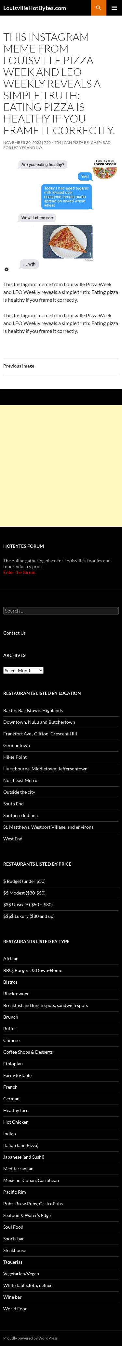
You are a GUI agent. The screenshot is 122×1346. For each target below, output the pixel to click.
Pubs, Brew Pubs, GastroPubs (33, 1203)
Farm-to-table (17, 1075)
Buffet (9, 1028)
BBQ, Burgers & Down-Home (32, 970)
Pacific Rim (14, 1192)
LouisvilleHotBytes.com (34, 7)
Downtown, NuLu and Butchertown (39, 722)
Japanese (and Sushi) (23, 1157)
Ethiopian (13, 1063)
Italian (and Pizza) (20, 1145)
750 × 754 (52, 142)
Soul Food (13, 1227)
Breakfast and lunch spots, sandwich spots (45, 1005)
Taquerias (12, 1262)
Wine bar (12, 1297)
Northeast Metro (20, 780)
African (11, 958)
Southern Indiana (20, 815)
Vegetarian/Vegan (21, 1273)
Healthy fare (15, 1110)
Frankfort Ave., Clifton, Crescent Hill (40, 733)
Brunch (10, 1017)
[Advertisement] (61, 466)
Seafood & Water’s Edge (27, 1215)
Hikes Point (15, 757)
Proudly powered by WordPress (30, 1338)
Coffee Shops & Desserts (28, 1052)
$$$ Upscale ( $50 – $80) (28, 904)
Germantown (16, 745)
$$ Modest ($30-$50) (24, 892)
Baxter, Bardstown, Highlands (33, 710)
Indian (9, 1133)
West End (12, 838)
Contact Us (14, 633)
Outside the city (19, 792)
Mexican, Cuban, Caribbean (31, 1180)
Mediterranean (18, 1168)
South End (13, 803)
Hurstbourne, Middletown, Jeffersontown (45, 768)
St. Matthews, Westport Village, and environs (48, 827)
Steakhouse (14, 1250)
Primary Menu (114, 8)
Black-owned (16, 993)
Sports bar (13, 1238)
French (10, 1087)
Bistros (10, 982)
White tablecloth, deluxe (27, 1285)
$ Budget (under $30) (24, 881)
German (11, 1098)
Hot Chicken (16, 1122)
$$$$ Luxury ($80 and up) (29, 916)
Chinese (11, 1040)
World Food (15, 1308)
